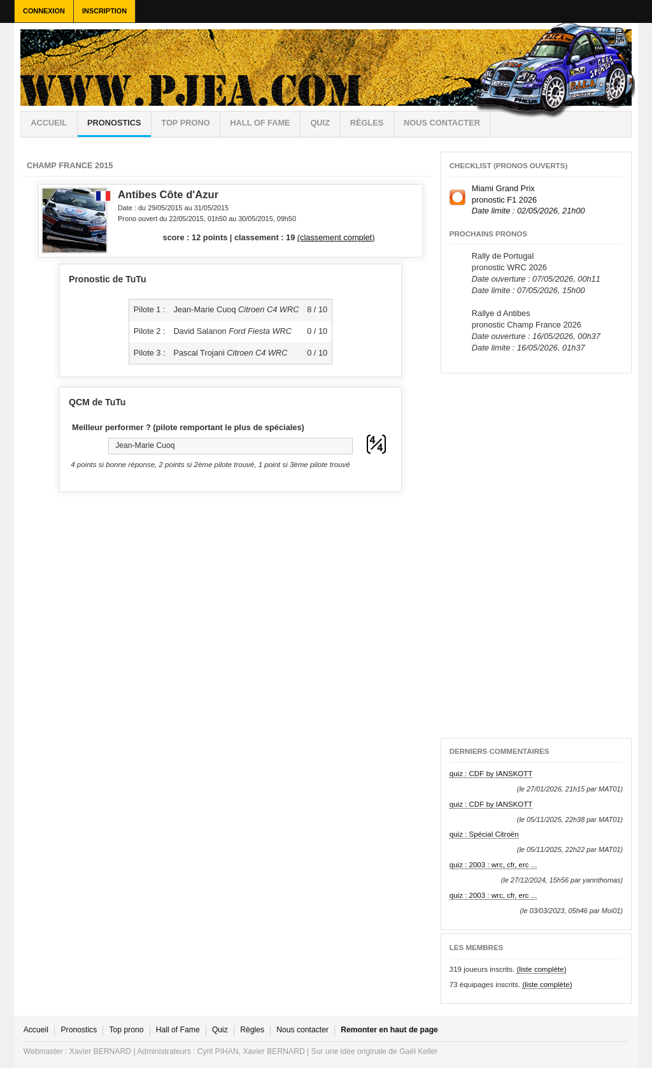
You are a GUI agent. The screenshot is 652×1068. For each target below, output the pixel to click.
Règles (252, 1029)
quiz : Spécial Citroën (484, 834)
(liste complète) (541, 969)
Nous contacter (442, 122)
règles (367, 122)
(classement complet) (336, 237)
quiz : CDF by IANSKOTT (491, 773)
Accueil (49, 122)
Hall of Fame (260, 122)
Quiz (320, 122)
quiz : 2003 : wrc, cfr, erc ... (493, 865)
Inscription (104, 11)
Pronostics (114, 122)
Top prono (185, 122)
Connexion (44, 11)
